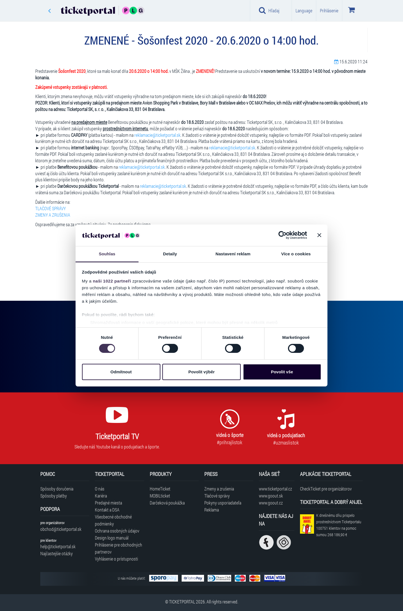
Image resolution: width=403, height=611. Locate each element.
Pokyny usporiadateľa (222, 503)
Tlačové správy (217, 496)
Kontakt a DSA (107, 510)
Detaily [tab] (170, 253)
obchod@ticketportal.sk (60, 529)
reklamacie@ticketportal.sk (157, 135)
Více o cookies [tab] (296, 253)
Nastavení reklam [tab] (232, 253)
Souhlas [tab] (107, 253)
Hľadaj (269, 10)
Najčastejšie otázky (56, 553)
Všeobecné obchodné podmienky (113, 520)
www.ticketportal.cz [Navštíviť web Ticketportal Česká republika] (275, 489)
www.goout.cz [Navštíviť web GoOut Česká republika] (271, 503)
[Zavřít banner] (319, 235)
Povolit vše (282, 371)
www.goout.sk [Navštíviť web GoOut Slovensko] (271, 496)
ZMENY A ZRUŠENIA (52, 215)
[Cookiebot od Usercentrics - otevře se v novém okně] (282, 235)
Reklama (211, 510)
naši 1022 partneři (112, 281)
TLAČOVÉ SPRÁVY (50, 208)
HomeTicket (160, 489)
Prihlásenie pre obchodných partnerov (118, 548)
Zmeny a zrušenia (219, 489)
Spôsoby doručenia (56, 489)
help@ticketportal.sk (58, 546)
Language (304, 10)
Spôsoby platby (53, 496)
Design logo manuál (111, 538)
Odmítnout (121, 371)
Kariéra (101, 496)
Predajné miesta (108, 503)
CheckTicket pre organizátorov (326, 489)
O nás (99, 489)
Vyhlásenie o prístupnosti (116, 559)
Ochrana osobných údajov (117, 531)
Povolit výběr (201, 371)
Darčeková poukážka (167, 503)
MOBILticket (160, 496)
